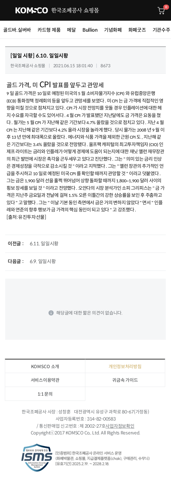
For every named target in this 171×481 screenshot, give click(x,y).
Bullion (90, 30)
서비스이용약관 (45, 380)
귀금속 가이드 (125, 380)
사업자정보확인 (119, 426)
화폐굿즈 (137, 30)
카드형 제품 (48, 30)
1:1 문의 (45, 394)
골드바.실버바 (17, 30)
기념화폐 (113, 30)
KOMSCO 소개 (45, 366)
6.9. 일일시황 (43, 261)
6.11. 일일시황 (44, 243)
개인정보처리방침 (125, 366)
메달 (71, 30)
